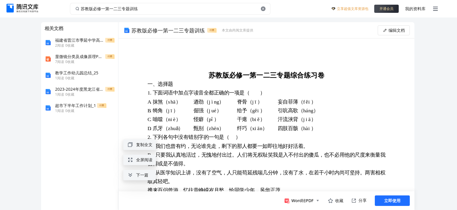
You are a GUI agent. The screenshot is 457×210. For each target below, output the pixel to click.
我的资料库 (415, 8)
